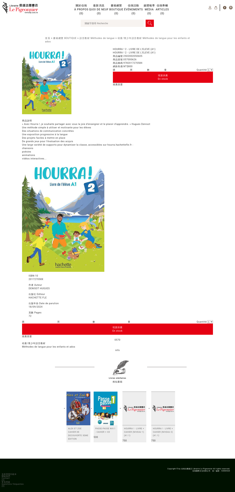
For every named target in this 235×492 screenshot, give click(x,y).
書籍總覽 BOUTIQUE (64, 38)
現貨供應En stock (163, 77)
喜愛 (120, 84)
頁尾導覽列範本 (9, 474)
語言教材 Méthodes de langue (97, 38)
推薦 (115, 84)
